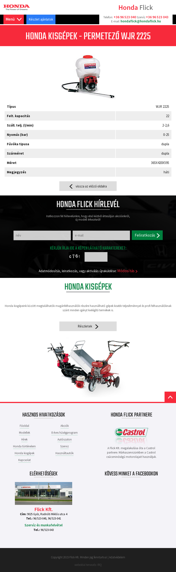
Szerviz (64, 446)
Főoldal (24, 426)
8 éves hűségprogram (64, 433)
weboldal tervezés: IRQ (88, 565)
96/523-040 (39, 518)
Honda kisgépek (24, 453)
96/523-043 (47, 530)
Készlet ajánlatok (41, 19)
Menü (14, 19)
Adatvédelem (117, 557)
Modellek (24, 433)
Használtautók (64, 453)
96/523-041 (54, 518)
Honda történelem (24, 446)
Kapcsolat (24, 460)
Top (170, 397)
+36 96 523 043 (157, 17)
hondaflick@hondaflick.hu (141, 21)
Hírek (24, 439)
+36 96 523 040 (125, 17)
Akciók (64, 426)
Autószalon (65, 439)
